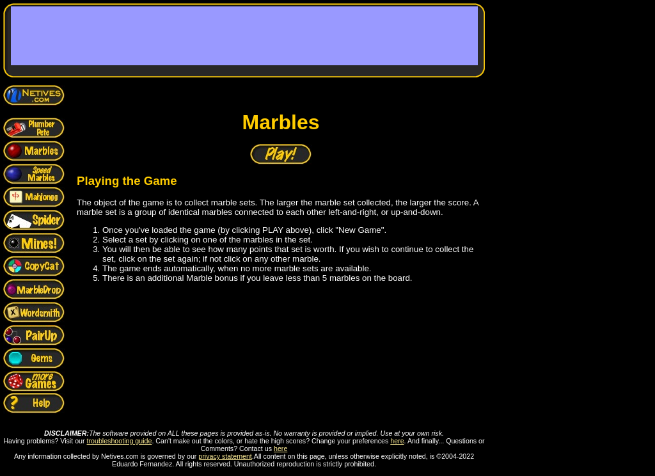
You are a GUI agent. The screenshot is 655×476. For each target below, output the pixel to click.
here (397, 441)
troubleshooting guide (119, 441)
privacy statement (225, 456)
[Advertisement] (244, 36)
